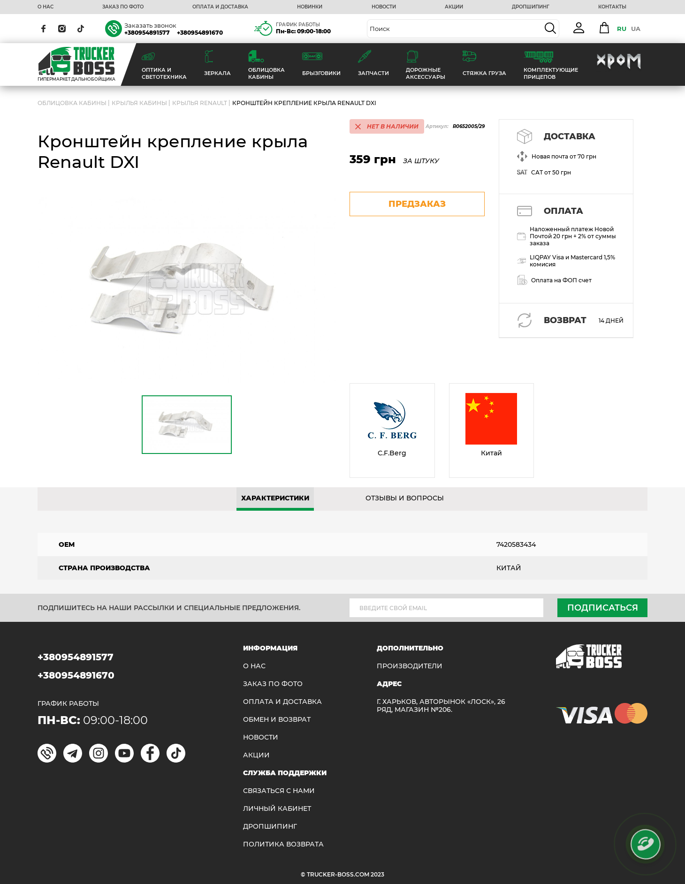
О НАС (45, 7)
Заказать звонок (150, 25)
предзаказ (417, 204)
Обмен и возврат (277, 720)
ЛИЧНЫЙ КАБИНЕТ (277, 809)
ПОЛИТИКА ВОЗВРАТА (283, 844)
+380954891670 (200, 32)
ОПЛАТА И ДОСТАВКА (220, 7)
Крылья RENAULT (199, 102)
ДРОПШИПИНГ (530, 7)
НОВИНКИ (309, 7)
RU (621, 28)
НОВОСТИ (384, 7)
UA (635, 28)
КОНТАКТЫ (612, 7)
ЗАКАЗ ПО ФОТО (123, 7)
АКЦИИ (454, 7)
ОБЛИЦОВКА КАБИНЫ (72, 102)
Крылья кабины (139, 102)
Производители (409, 666)
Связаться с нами (279, 791)
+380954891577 (147, 32)
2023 (377, 874)
